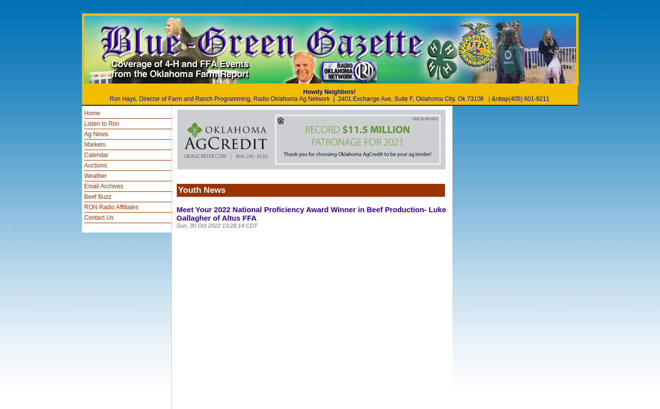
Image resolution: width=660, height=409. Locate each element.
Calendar (96, 155)
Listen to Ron (102, 123)
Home (92, 113)
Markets (95, 144)
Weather (95, 175)
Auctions (95, 165)
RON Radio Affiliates (111, 207)
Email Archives (104, 186)
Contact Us (99, 217)
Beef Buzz (98, 196)
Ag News (96, 134)
